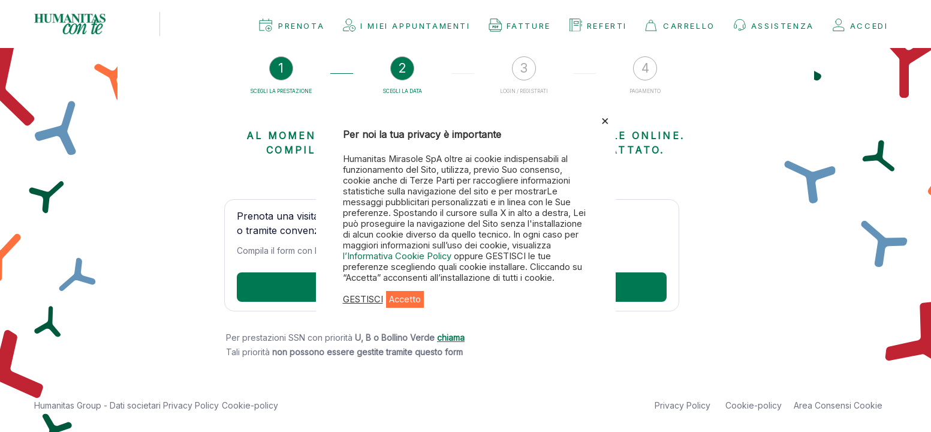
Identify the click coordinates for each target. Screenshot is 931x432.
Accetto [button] (405, 299)
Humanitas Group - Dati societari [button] (98, 405)
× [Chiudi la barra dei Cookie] (605, 120)
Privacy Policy (191, 405)
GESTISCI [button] (363, 299)
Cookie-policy (250, 405)
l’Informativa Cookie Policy (398, 256)
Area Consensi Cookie (838, 405)
